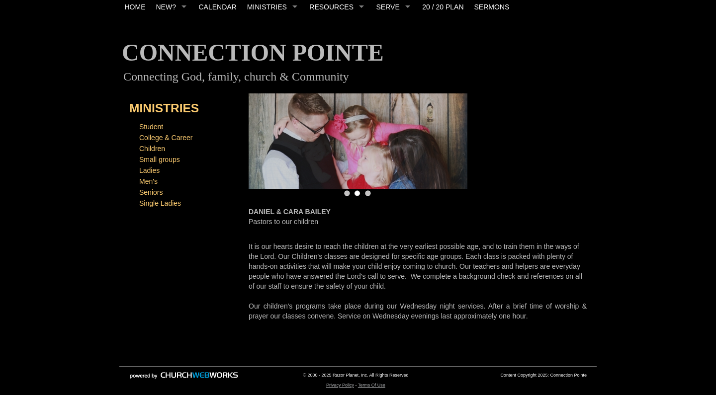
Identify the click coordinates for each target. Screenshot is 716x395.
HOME (135, 7)
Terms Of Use (371, 385)
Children (152, 149)
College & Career (165, 138)
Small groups (159, 159)
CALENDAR (217, 7)
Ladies (149, 170)
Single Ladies (160, 203)
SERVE (388, 7)
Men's (148, 181)
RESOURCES (331, 7)
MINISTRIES (267, 7)
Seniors (151, 192)
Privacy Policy (340, 385)
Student (151, 127)
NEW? (166, 7)
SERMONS (492, 7)
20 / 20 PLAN (442, 7)
